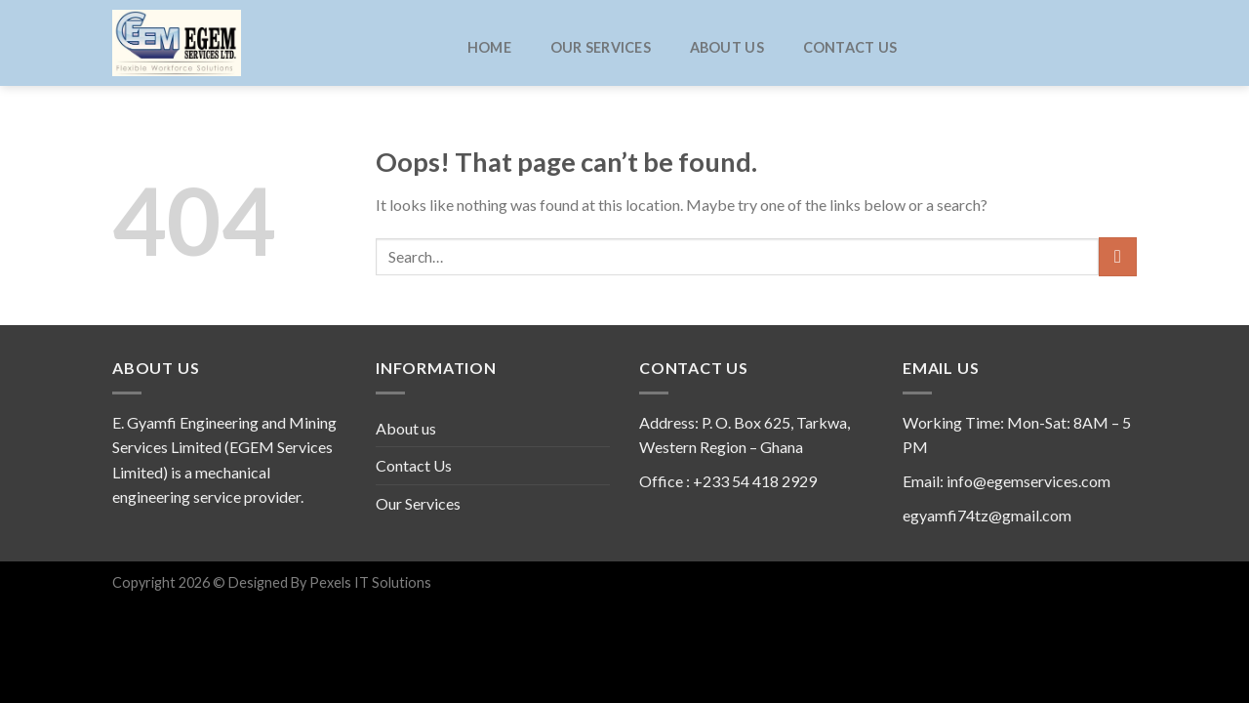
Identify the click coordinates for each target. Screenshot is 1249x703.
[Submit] (1118, 256)
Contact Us (850, 48)
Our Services (600, 48)
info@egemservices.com (1028, 481)
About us (727, 48)
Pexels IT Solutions (368, 582)
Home (489, 48)
